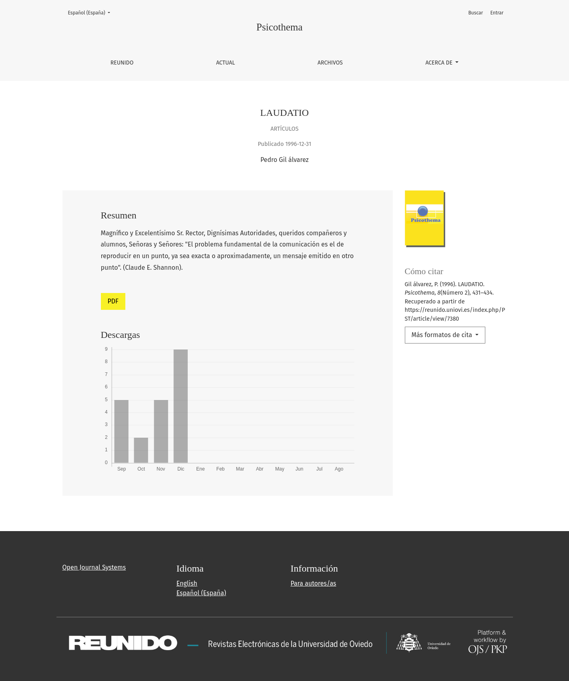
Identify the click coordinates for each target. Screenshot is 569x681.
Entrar (496, 13)
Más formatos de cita (443, 335)
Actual (225, 62)
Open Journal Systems (94, 567)
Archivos (330, 62)
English (187, 583)
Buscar (475, 13)
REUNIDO (122, 62)
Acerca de (439, 62)
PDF (113, 301)
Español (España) (91, 12)
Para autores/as (313, 583)
